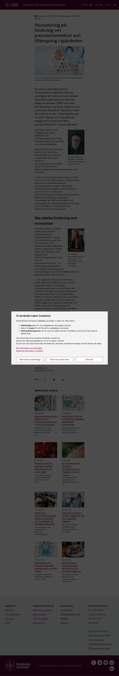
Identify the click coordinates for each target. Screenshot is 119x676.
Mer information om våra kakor (29, 348)
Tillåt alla (89, 359)
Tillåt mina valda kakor (59, 359)
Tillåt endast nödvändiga (30, 359)
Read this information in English (29, 351)
